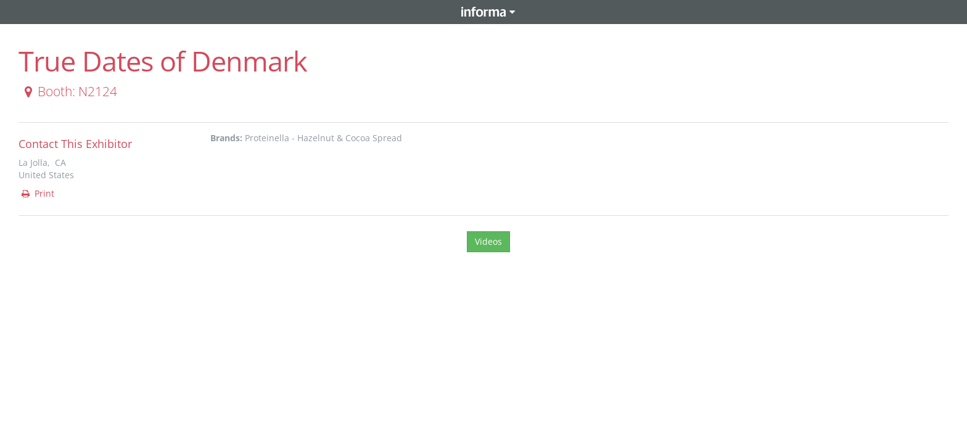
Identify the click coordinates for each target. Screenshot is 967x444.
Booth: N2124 (68, 91)
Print (37, 193)
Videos (488, 241)
